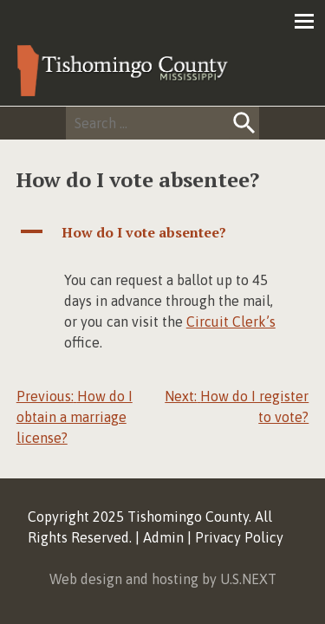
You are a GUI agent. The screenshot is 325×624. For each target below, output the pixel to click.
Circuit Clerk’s (231, 321)
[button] (162, 232)
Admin (163, 537)
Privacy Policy (239, 537)
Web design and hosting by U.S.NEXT (162, 579)
